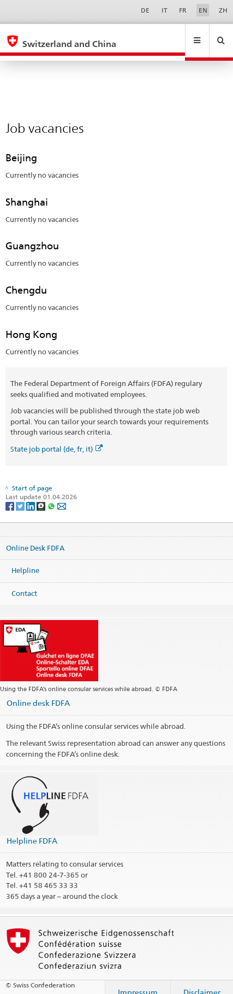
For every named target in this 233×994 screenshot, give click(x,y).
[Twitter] (21, 496)
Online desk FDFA (38, 692)
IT (165, 10)
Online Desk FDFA (35, 537)
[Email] (61, 496)
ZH (223, 10)
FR (183, 10)
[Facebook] (10, 496)
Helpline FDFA (32, 830)
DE (145, 10)
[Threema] (42, 496)
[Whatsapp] (52, 496)
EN (203, 10)
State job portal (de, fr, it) (56, 438)
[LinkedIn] (31, 496)
